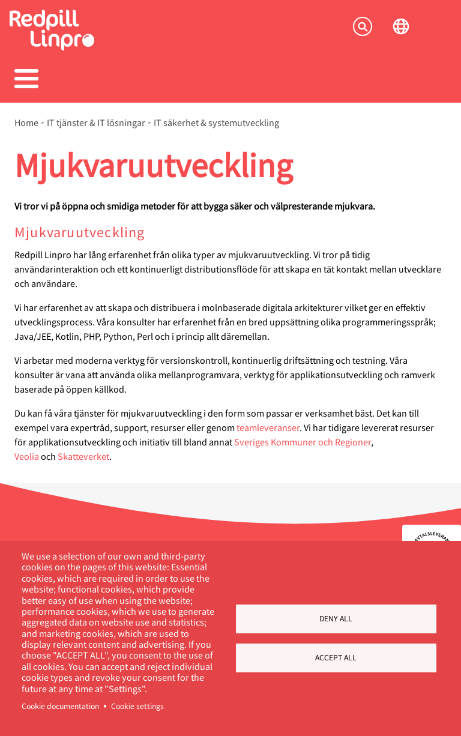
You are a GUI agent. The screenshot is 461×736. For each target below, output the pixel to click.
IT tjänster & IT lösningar (96, 122)
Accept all (336, 657)
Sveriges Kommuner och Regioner (302, 441)
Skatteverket (83, 456)
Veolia (26, 456)
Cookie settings (137, 706)
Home (26, 122)
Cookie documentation (60, 706)
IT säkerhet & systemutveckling (216, 122)
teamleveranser (268, 427)
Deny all (335, 618)
